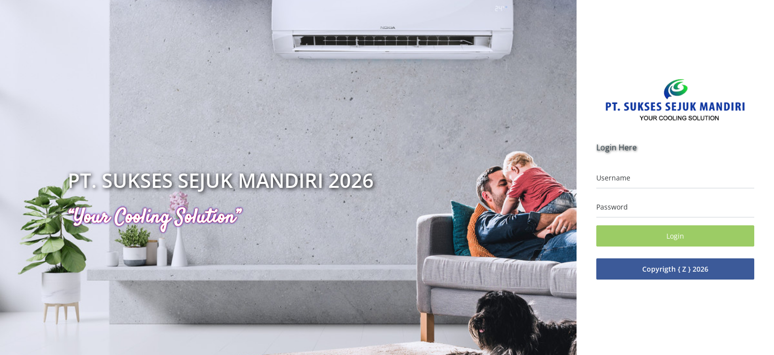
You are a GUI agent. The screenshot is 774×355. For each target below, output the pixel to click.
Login (675, 236)
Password (612, 207)
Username (613, 177)
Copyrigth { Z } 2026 (675, 269)
